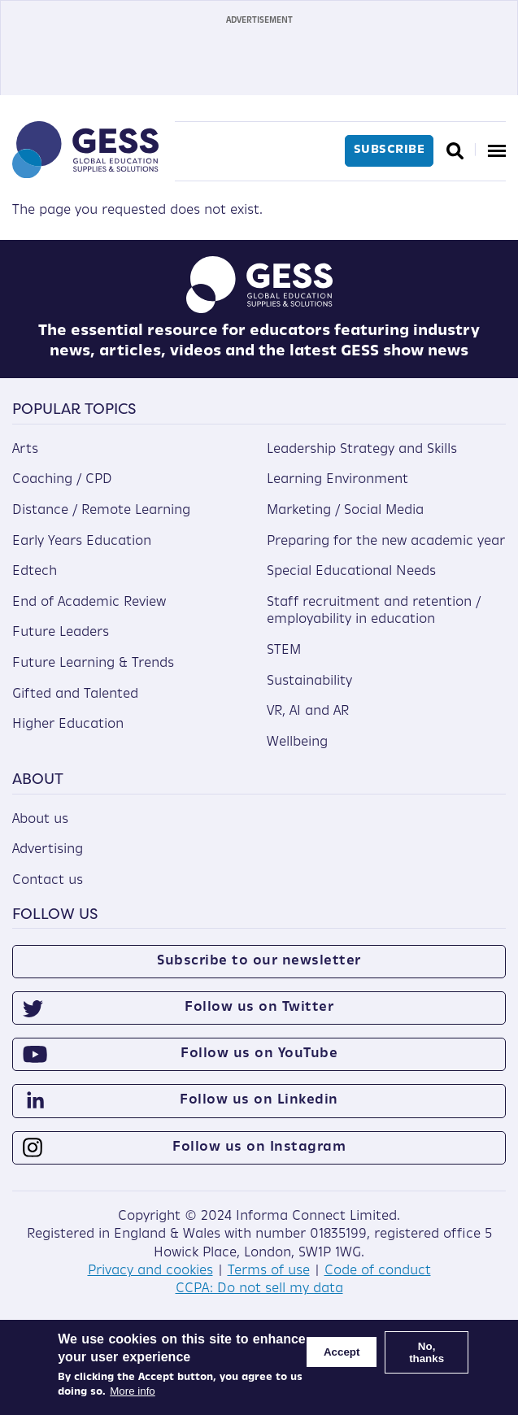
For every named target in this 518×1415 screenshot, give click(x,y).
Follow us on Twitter (259, 1007)
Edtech (34, 571)
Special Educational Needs (351, 571)
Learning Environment (337, 479)
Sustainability (309, 681)
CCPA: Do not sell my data (259, 1288)
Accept (341, 1352)
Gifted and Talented (75, 694)
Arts (25, 449)
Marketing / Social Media (345, 510)
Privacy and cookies (150, 1271)
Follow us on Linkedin (259, 1100)
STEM (284, 650)
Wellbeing (297, 742)
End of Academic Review (89, 602)
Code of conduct (377, 1271)
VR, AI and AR (308, 711)
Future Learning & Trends (93, 663)
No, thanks (426, 1352)
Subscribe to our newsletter (259, 961)
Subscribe (389, 150)
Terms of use (269, 1271)
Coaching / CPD (62, 479)
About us (40, 819)
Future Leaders (60, 632)
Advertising (47, 849)
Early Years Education (81, 541)
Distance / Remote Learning (101, 510)
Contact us (47, 880)
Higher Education (68, 724)
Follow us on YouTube (259, 1053)
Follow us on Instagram (259, 1147)
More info (132, 1391)
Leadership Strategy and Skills (362, 449)
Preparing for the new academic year (386, 541)
